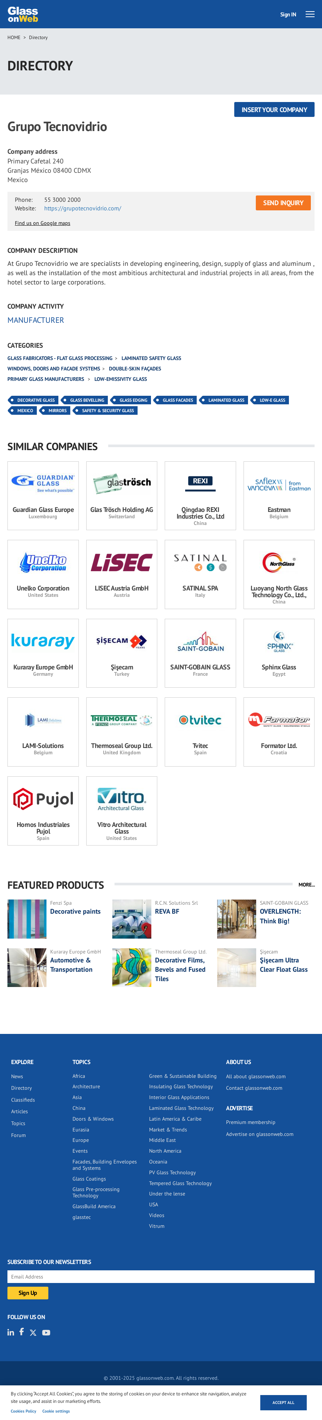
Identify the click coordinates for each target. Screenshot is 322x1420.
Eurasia (81, 1129)
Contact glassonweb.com (254, 1088)
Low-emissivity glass (120, 379)
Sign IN (288, 14)
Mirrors (58, 410)
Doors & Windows (93, 1118)
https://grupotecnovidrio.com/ (82, 208)
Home (13, 37)
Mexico (25, 410)
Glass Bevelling (87, 400)
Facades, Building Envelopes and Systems (105, 1164)
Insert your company (274, 109)
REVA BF (167, 911)
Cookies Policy (23, 1411)
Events (80, 1150)
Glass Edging (133, 400)
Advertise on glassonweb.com (259, 1134)
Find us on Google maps (42, 223)
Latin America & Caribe (175, 1118)
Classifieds (23, 1099)
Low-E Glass (272, 400)
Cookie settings (56, 1411)
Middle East (162, 1140)
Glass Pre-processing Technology (96, 1192)
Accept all (283, 1402)
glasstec (82, 1217)
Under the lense (167, 1193)
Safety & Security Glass (108, 410)
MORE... (307, 884)
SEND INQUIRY (283, 202)
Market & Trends (168, 1129)
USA (153, 1204)
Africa (79, 1076)
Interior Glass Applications (179, 1097)
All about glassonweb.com (256, 1076)
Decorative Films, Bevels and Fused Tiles (180, 969)
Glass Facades (178, 400)
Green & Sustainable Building (183, 1076)
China (79, 1108)
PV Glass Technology (172, 1172)
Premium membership (251, 1122)
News (17, 1076)
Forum (18, 1135)
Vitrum (156, 1226)
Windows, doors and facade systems (53, 368)
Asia (77, 1097)
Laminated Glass (226, 400)
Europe (81, 1140)
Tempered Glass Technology (180, 1183)
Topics (18, 1123)
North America (165, 1150)
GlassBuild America (94, 1206)
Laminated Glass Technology (181, 1108)
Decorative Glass (36, 400)
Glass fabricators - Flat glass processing (60, 358)
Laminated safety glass (151, 358)
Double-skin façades (135, 368)
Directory (38, 37)
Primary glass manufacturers (46, 379)
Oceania (158, 1161)
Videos (156, 1215)
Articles (19, 1111)
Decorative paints (75, 911)
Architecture (86, 1086)
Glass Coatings (89, 1178)
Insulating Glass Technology (181, 1086)
